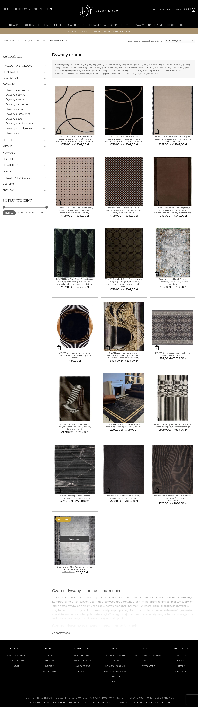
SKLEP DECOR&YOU (22, 40)
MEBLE (59, 25)
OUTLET (184, 25)
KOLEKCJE (45, 25)
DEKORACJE (94, 25)
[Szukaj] (154, 9)
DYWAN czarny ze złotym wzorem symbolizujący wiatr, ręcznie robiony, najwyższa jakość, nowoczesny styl (123, 355)
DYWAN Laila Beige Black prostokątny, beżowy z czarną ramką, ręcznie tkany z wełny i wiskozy (173, 139)
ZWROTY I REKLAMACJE (129, 698)
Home (6, 40)
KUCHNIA (181, 661)
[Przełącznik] (45, 66)
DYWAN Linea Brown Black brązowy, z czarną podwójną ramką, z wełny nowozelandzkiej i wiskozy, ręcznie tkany (172, 210)
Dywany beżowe (15, 94)
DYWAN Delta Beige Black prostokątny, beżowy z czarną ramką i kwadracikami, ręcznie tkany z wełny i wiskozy (75, 210)
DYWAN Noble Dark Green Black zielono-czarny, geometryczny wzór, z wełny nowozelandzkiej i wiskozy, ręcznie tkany (75, 281)
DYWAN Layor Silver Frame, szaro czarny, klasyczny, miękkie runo (74, 568)
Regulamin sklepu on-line (71, 698)
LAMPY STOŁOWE (82, 666)
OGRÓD (172, 25)
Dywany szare (14, 118)
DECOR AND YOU (164, 698)
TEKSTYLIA (116, 676)
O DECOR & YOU (21, 9)
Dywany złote (14, 133)
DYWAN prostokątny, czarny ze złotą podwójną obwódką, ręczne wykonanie (123, 425)
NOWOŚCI (15, 25)
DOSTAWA (108, 698)
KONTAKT (39, 9)
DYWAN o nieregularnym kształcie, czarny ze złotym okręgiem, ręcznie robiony (75, 355)
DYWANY (140, 25)
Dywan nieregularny (17, 90)
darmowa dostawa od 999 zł (83, 31)
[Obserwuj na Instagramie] (51, 9)
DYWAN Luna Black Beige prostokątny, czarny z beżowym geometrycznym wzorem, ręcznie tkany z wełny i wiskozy (123, 139)
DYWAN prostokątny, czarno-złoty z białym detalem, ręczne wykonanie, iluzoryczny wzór (75, 426)
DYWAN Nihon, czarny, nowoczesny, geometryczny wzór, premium (123, 496)
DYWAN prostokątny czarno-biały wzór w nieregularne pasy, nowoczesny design (172, 425)
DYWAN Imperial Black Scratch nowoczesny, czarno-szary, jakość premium (173, 281)
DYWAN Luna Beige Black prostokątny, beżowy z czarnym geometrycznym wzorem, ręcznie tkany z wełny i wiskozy (74, 139)
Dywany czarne (15, 99)
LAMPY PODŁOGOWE (82, 661)
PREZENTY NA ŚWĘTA (17, 177)
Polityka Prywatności (38, 698)
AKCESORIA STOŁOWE (118, 25)
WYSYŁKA (95, 698)
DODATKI (115, 682)
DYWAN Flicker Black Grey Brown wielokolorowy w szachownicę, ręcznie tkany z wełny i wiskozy (123, 210)
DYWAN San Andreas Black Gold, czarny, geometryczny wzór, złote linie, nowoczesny (172, 498)
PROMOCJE (29, 25)
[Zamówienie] (180, 41)
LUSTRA (115, 661)
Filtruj (9, 213)
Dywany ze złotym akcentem (23, 128)
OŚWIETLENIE (75, 25)
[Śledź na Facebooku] (47, 9)
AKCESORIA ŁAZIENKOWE (115, 671)
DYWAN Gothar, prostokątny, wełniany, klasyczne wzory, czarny (172, 354)
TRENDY (8, 190)
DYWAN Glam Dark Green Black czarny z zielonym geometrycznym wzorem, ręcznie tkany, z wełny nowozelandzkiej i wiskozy (123, 283)
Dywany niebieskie (17, 104)
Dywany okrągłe (15, 109)
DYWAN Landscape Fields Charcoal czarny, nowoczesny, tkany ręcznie (74, 496)
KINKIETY (82, 671)
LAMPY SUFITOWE (82, 656)
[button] (165, 9)
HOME (6, 9)
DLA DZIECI (10, 78)
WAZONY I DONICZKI (115, 656)
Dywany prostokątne (18, 113)
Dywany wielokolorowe (19, 123)
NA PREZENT (156, 25)
